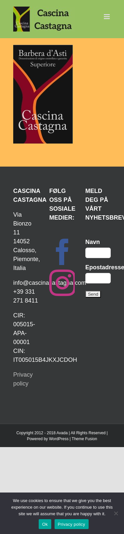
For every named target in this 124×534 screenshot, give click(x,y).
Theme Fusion (84, 439)
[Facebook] (62, 252)
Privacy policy (71, 524)
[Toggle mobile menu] (107, 16)
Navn (92, 242)
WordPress (58, 439)
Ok (45, 524)
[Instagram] (62, 283)
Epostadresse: (98, 267)
